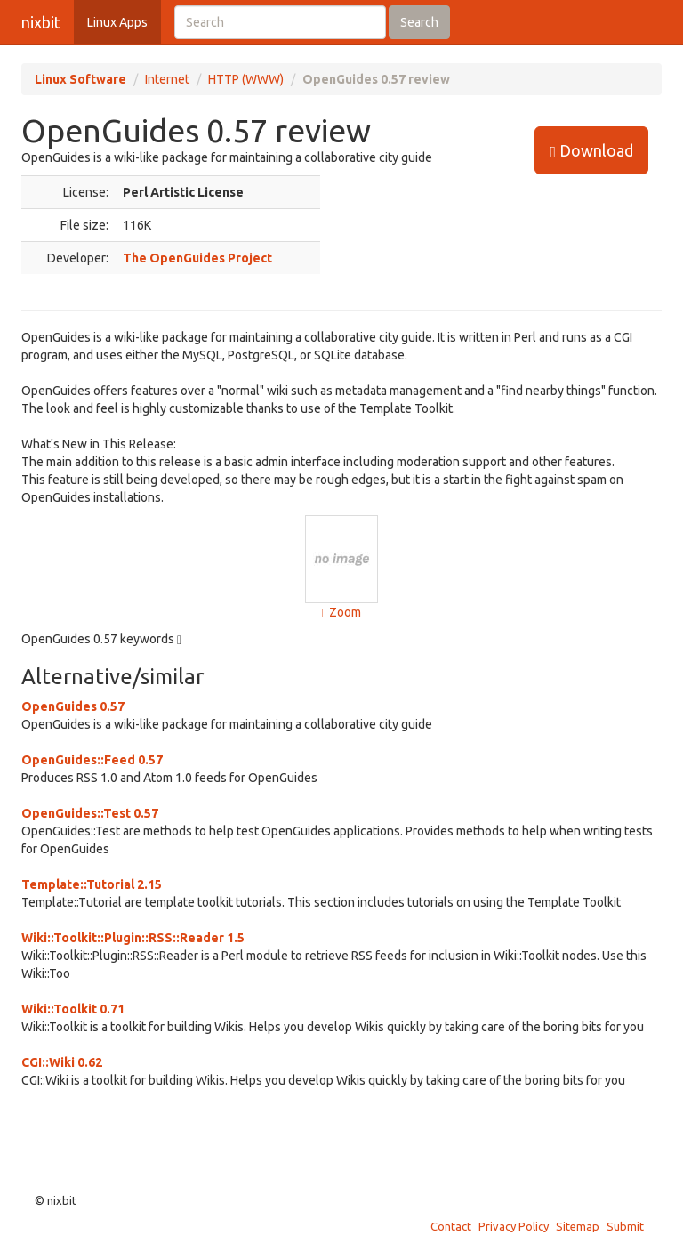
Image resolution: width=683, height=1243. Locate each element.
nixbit (40, 22)
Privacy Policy (513, 1226)
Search (419, 22)
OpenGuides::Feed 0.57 (92, 760)
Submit (625, 1226)
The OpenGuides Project (197, 258)
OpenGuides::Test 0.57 (89, 813)
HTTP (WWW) (246, 79)
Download (591, 150)
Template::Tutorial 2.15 (91, 884)
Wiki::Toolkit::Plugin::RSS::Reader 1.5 (133, 938)
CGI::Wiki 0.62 (61, 1062)
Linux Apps (117, 22)
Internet (167, 79)
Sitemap (577, 1226)
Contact (450, 1226)
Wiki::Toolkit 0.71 (73, 1009)
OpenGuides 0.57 (73, 706)
